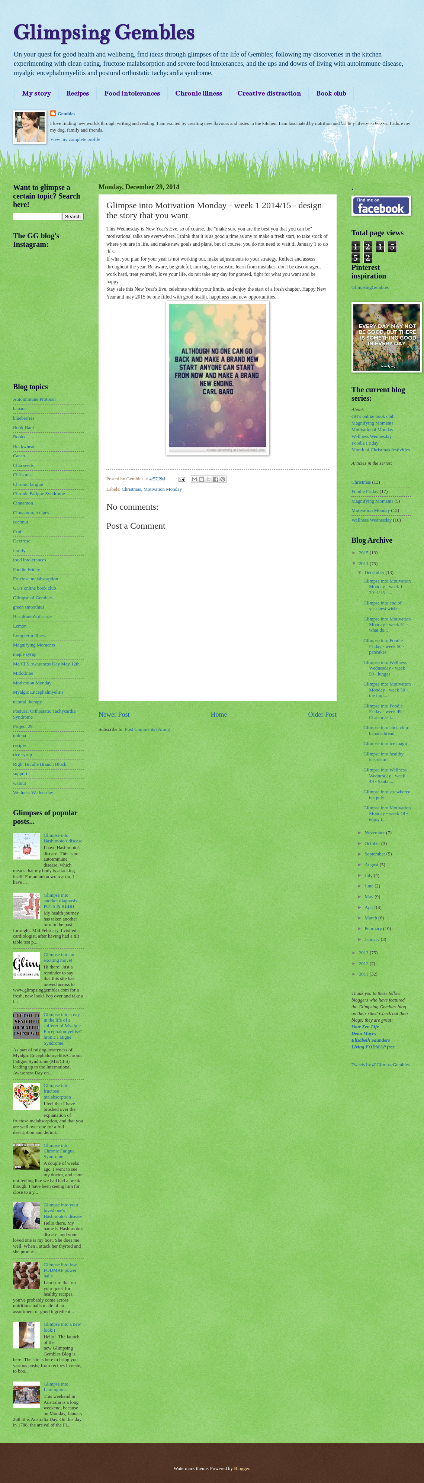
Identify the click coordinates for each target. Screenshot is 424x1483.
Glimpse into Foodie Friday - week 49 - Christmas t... (383, 711)
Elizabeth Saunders (370, 1040)
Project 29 (23, 726)
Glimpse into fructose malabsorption (57, 1091)
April (370, 907)
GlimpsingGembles (370, 287)
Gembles (67, 113)
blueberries (23, 418)
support (20, 773)
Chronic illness (198, 93)
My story (36, 93)
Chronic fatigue (28, 484)
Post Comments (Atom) (147, 729)
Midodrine (23, 673)
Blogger (241, 1468)
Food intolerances (132, 93)
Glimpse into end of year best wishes (382, 605)
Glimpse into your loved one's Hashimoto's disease (63, 1210)
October (372, 843)
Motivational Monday (372, 429)
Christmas (131, 489)
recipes (19, 745)
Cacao (19, 455)
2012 (364, 963)
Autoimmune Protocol (34, 399)
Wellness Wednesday (33, 792)
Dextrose (21, 541)
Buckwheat (24, 446)
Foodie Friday (26, 569)
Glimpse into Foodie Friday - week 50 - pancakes (383, 646)
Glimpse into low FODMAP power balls (60, 1270)
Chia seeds (23, 465)
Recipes (77, 93)
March (371, 918)
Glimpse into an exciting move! (59, 957)
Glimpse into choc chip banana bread (385, 730)
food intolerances (29, 559)
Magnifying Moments (34, 645)
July (369, 875)
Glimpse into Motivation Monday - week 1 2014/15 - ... (387, 586)
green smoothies (28, 607)
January (372, 939)
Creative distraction (269, 93)
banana (19, 408)
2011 (364, 974)
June (369, 886)
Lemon (19, 626)
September (375, 854)
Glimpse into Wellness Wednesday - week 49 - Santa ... (385, 775)
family (19, 550)
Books (19, 436)
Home (219, 714)
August (371, 864)
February (373, 928)
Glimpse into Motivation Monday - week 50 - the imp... (387, 689)
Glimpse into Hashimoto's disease (63, 838)
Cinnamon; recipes (31, 512)
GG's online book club (34, 588)
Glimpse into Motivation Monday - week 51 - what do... (387, 624)
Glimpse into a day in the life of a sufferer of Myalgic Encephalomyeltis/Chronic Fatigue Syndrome (63, 1029)
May (369, 896)
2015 (364, 552)
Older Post (322, 714)
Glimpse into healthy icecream (383, 756)
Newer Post (114, 714)
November (375, 832)
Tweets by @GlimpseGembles (380, 1064)
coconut (20, 522)
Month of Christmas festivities (380, 449)
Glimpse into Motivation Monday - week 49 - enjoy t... (387, 813)
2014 (364, 563)
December (374, 572)
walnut (19, 783)
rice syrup (22, 754)
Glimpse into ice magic (385, 743)
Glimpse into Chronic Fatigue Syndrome (59, 1151)
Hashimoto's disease (32, 616)
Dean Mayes (363, 1033)
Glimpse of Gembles (33, 597)
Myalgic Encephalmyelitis (38, 692)
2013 (364, 952)
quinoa (19, 735)
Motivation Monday (163, 489)
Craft (18, 531)
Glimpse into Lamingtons (56, 1387)
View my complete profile (75, 139)
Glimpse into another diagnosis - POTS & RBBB (62, 901)
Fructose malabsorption (35, 578)
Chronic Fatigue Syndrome (39, 493)
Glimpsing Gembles (103, 32)
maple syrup (24, 654)
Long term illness (29, 635)
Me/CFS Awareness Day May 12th (46, 664)
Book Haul (23, 427)
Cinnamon (23, 503)
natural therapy (27, 702)
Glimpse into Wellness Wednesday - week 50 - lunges (385, 668)
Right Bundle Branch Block (39, 764)
